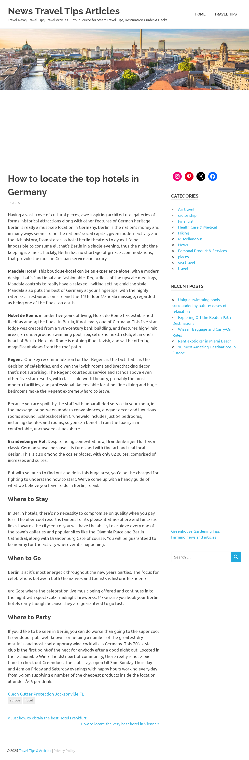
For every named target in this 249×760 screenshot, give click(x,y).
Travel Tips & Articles (35, 750)
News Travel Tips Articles (64, 10)
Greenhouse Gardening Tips (195, 530)
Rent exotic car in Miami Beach (205, 340)
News (183, 244)
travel (183, 268)
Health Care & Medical (197, 226)
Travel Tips (225, 14)
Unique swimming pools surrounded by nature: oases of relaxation (199, 305)
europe (15, 700)
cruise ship (187, 215)
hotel (29, 700)
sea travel (186, 262)
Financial (185, 220)
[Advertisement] (124, 127)
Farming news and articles (193, 536)
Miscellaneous (190, 238)
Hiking (183, 232)
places (14, 203)
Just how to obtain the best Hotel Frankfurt (48, 717)
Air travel (186, 209)
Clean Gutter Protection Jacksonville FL (46, 693)
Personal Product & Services (202, 250)
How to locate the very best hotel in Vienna (118, 723)
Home (200, 14)
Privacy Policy (64, 750)
